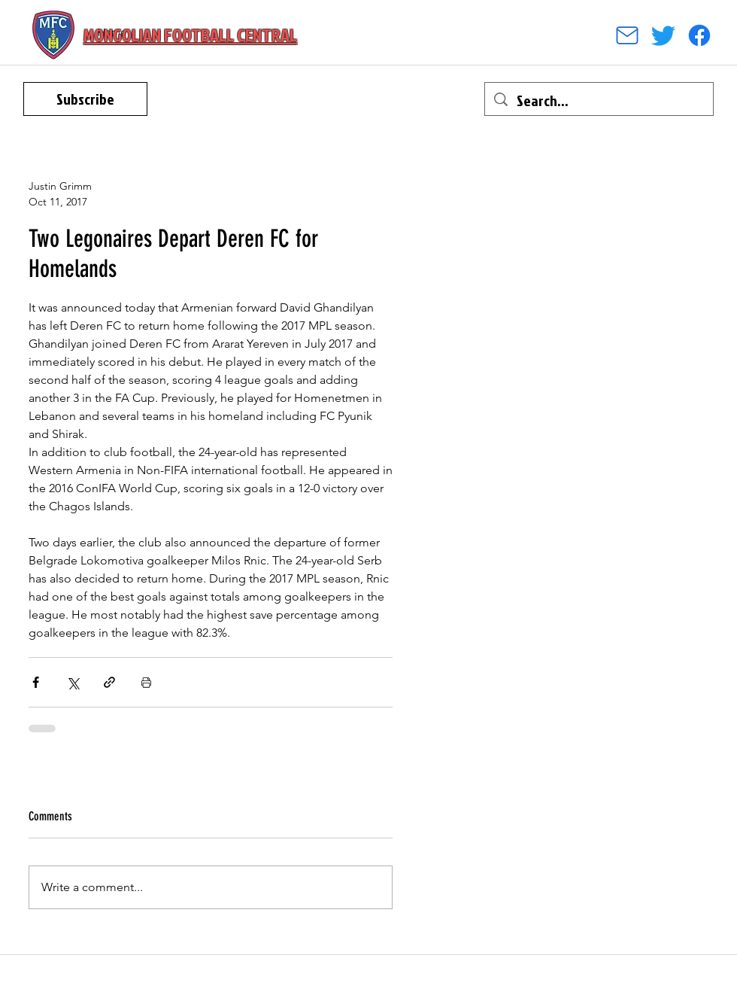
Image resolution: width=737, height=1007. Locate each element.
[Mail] (627, 35)
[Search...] (599, 100)
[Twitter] (663, 35)
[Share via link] (109, 682)
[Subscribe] (85, 99)
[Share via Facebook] (36, 682)
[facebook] (699, 35)
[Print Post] (146, 682)
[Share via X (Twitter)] (72, 682)
